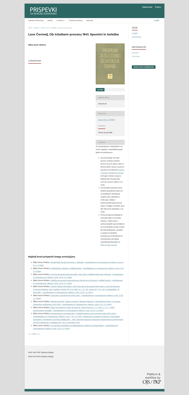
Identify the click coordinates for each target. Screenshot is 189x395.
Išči (156, 20)
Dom (30, 28)
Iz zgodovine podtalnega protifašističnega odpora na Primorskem (77, 325)
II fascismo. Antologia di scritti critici (65, 295)
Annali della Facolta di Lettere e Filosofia (67, 262)
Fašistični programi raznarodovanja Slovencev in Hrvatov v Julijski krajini (81, 280)
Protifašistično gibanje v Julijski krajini (66, 268)
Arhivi (36, 28)
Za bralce (135, 53)
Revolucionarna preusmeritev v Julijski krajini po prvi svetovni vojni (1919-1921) (83, 313)
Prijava (158, 7)
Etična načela (76, 20)
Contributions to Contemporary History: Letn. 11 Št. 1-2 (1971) (67, 292)
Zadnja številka (36, 20)
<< (29, 334)
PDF (101, 90)
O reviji (60, 20)
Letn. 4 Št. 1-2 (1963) (49, 28)
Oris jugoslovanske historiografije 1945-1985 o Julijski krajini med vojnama (81, 274)
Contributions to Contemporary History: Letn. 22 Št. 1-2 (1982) (78, 310)
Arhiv (50, 20)
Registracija (147, 7)
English (135, 33)
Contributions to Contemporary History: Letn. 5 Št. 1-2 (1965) (86, 304)
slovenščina (136, 37)
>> (39, 334)
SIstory (89, 20)
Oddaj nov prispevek (143, 67)
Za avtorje (135, 56)
